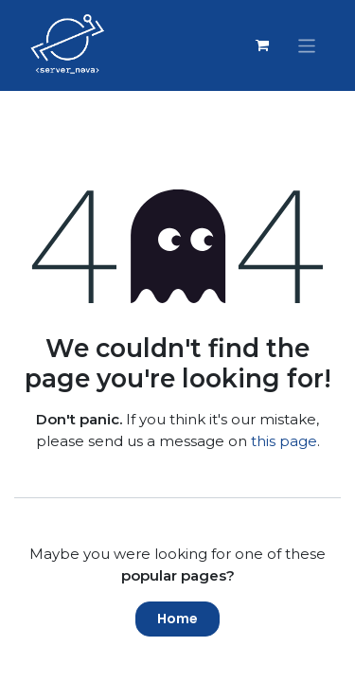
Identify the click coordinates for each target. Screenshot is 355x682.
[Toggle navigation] (307, 45)
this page (284, 441)
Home (177, 618)
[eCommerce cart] (262, 45)
